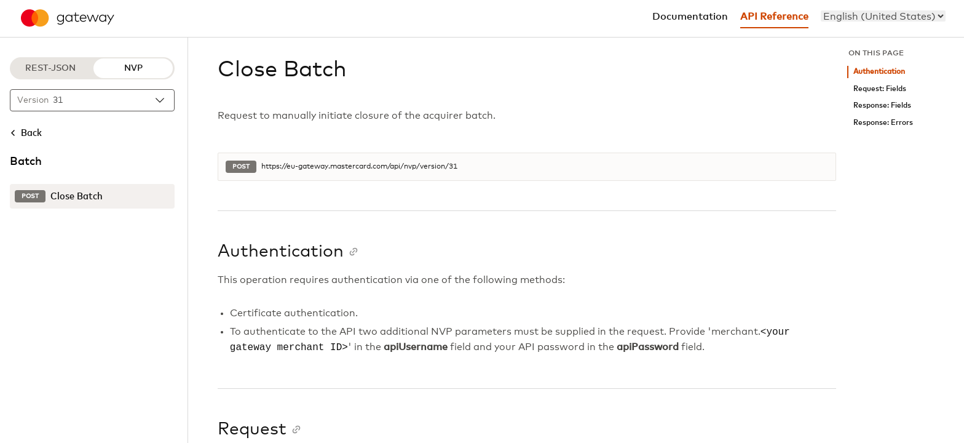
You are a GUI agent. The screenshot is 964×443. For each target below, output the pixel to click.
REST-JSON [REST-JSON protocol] (50, 68)
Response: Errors (883, 123)
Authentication (879, 72)
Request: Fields (879, 89)
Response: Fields (882, 106)
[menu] (883, 16)
